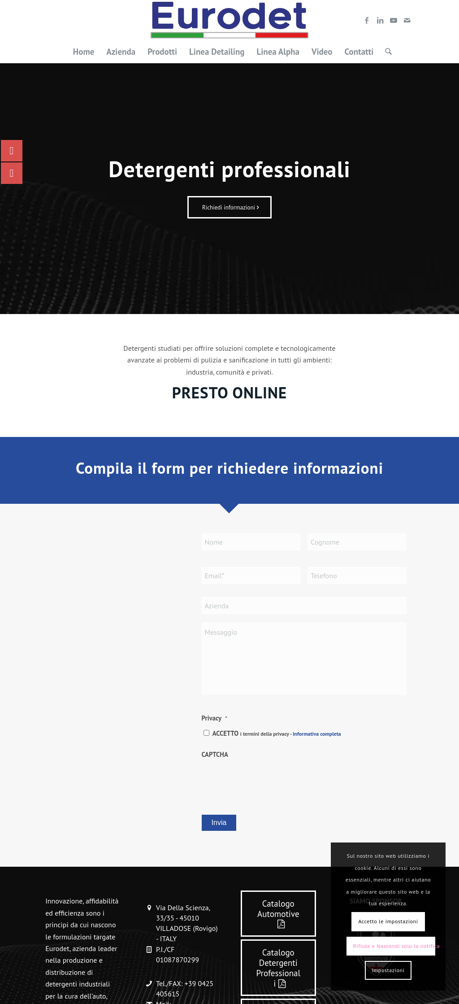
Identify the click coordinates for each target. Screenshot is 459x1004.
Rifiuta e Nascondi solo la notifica (394, 946)
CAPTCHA (215, 754)
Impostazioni (388, 970)
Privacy (214, 718)
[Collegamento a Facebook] (366, 20)
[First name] (251, 541)
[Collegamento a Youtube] (393, 20)
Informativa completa (317, 733)
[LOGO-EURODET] (229, 20)
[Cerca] (385, 51)
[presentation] (270, 781)
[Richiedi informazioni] (229, 207)
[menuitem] (83, 51)
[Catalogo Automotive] (278, 914)
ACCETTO (276, 733)
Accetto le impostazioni (388, 921)
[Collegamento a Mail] (407, 20)
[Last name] (356, 541)
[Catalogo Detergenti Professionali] (278, 967)
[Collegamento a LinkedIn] (380, 20)
